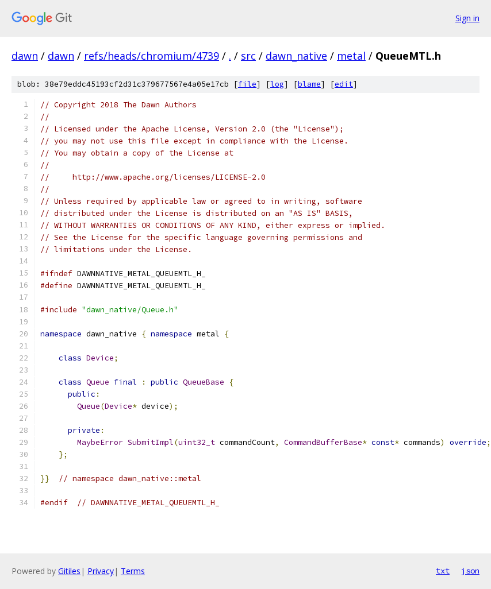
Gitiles (69, 570)
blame (309, 84)
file (247, 84)
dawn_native (296, 56)
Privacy (100, 570)
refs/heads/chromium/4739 (151, 56)
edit (344, 84)
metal (351, 56)
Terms (133, 570)
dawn (24, 56)
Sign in (467, 18)
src (248, 56)
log (277, 84)
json (470, 570)
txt (443, 570)
